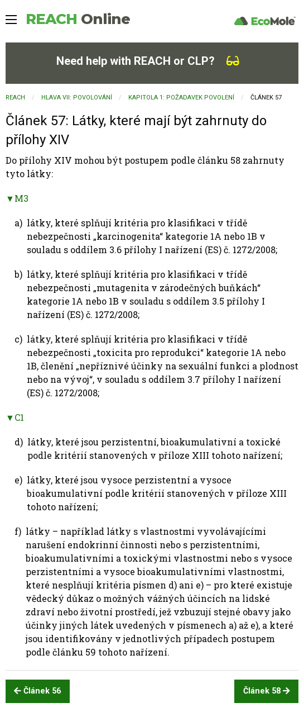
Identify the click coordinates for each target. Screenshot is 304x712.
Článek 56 (37, 691)
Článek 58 (266, 691)
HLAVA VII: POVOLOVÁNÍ (76, 97)
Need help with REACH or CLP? (147, 61)
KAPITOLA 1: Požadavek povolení (181, 97)
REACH (78, 19)
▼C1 (15, 417)
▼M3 (17, 198)
